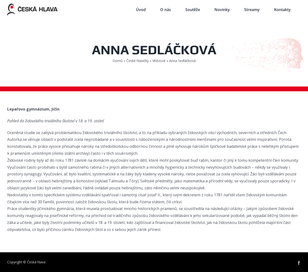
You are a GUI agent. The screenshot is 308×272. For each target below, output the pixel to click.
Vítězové (159, 60)
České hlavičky (137, 60)
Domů (118, 60)
